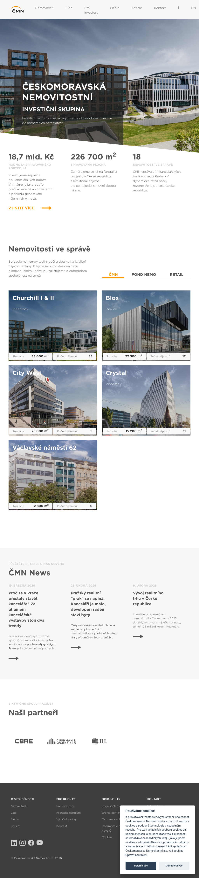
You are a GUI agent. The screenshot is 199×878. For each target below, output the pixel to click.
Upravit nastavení (136, 855)
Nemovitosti (44, 8)
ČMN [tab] (113, 274)
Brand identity (111, 812)
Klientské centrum (68, 812)
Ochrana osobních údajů (118, 819)
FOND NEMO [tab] (144, 274)
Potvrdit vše (141, 865)
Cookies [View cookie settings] (107, 837)
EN (193, 8)
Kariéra (137, 8)
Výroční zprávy (66, 819)
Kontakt (160, 8)
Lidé (69, 8)
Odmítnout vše (174, 865)
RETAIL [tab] (176, 274)
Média (114, 8)
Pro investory (91, 10)
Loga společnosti (113, 806)
